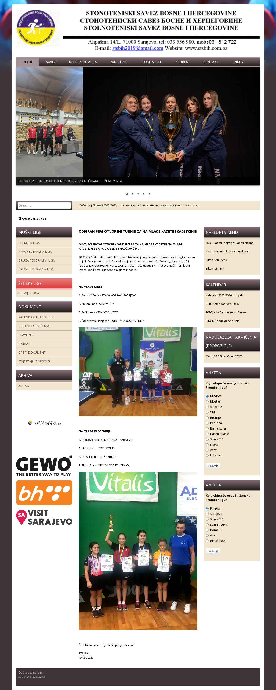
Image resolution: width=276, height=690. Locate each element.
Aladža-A (216, 407)
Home (28, 62)
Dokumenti (152, 62)
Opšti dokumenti (32, 352)
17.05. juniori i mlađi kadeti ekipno (227, 251)
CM (212, 412)
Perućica (216, 423)
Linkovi (238, 62)
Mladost (215, 396)
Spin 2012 (217, 439)
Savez (51, 62)
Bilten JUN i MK (215, 268)
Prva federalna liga (35, 251)
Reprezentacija (83, 62)
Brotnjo (215, 418)
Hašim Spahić (219, 434)
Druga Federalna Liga (36, 260)
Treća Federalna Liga (36, 269)
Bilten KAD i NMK (216, 260)
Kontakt (211, 62)
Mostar (215, 401)
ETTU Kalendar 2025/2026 (222, 304)
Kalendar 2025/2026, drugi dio (225, 295)
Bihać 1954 (218, 541)
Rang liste (119, 62)
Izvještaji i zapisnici (34, 361)
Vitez (213, 450)
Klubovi (183, 62)
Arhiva (23, 386)
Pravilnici (26, 335)
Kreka (214, 444)
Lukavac (215, 455)
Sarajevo (216, 514)
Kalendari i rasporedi (36, 317)
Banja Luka (218, 428)
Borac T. (216, 530)
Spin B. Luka (218, 524)
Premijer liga (29, 243)
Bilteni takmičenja (33, 326)
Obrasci (24, 344)
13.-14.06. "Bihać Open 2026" (224, 356)
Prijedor (215, 508)
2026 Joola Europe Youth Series (226, 312)
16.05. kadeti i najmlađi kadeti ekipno (230, 243)
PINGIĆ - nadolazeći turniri (223, 321)
